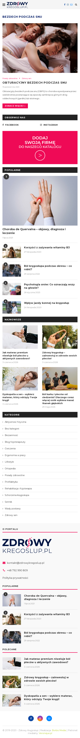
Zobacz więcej (15, 106)
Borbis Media (59, 730)
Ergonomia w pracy (15, 455)
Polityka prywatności (15, 577)
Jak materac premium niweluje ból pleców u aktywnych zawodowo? (16, 355)
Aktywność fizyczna (15, 422)
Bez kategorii (12, 428)
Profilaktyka (11, 481)
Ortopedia (10, 468)
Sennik (8, 502)
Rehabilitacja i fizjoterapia (18, 488)
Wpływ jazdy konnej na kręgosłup (46, 303)
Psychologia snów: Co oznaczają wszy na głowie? (49, 286)
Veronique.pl (45, 733)
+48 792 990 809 (17, 570)
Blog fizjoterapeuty (15, 442)
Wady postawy (13, 508)
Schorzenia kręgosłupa (17, 495)
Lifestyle (9, 461)
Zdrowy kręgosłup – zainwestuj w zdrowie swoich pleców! (59, 355)
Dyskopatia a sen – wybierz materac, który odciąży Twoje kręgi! (19, 397)
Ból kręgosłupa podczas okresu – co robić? (48, 268)
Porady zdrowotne (9, 78)
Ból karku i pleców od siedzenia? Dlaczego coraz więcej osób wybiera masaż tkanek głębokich (58, 399)
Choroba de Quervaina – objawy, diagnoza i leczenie (34, 231)
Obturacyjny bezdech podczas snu (34, 82)
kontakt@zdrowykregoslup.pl (25, 562)
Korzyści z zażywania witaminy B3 (47, 247)
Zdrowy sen (26, 78)
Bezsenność (11, 435)
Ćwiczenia (10, 448)
